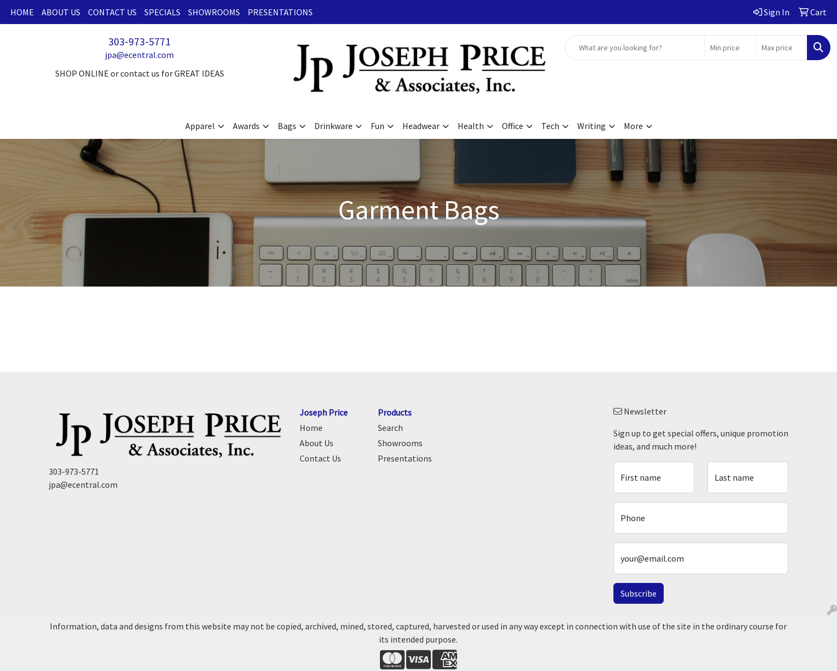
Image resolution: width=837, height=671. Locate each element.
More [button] (633, 125)
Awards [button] (246, 125)
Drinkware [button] (333, 125)
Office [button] (512, 125)
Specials (162, 12)
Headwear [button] (421, 125)
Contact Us (112, 12)
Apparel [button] (200, 125)
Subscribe (639, 593)
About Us (61, 12)
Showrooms (214, 12)
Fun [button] (377, 125)
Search (390, 427)
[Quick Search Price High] (781, 47)
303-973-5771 (139, 41)
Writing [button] (591, 125)
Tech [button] (550, 125)
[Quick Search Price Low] (730, 47)
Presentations (280, 12)
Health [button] (471, 125)
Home (22, 12)
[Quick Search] (635, 47)
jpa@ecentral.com (139, 54)
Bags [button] (287, 125)
